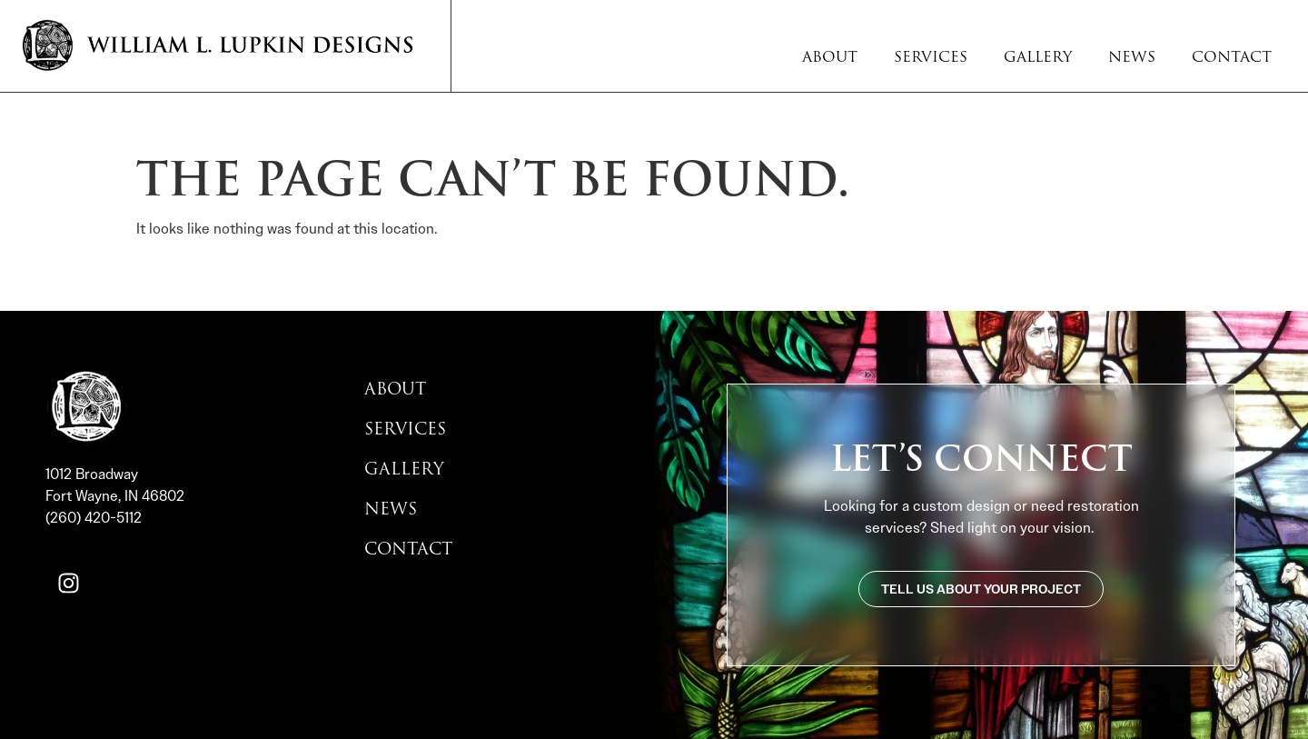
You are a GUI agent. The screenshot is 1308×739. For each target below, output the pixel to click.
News (1131, 57)
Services (930, 57)
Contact (1232, 57)
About (829, 57)
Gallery (1038, 57)
